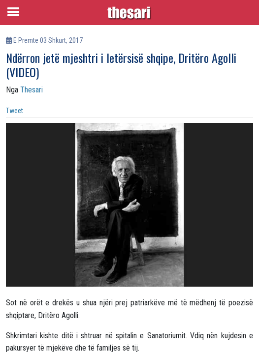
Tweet (14, 111)
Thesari (31, 89)
